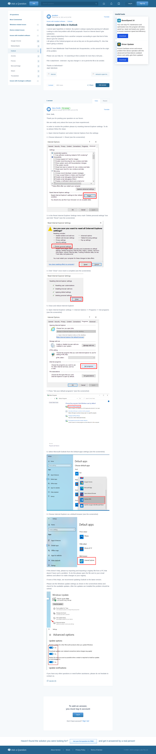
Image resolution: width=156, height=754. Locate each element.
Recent (105, 101)
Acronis (25, 56)
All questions (14, 14)
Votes (96, 101)
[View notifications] (111, 3)
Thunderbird (25, 76)
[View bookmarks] (119, 3)
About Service (55, 750)
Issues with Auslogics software (20, 81)
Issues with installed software (20, 35)
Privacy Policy (80, 750)
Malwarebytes (25, 46)
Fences (25, 61)
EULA (68, 750)
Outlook (25, 51)
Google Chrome (25, 41)
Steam (25, 71)
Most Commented (16, 19)
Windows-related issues (18, 24)
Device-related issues (17, 30)
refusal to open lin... (100, 74)
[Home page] (104, 3)
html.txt (52, 74)
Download (122, 36)
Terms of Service (96, 750)
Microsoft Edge (25, 66)
